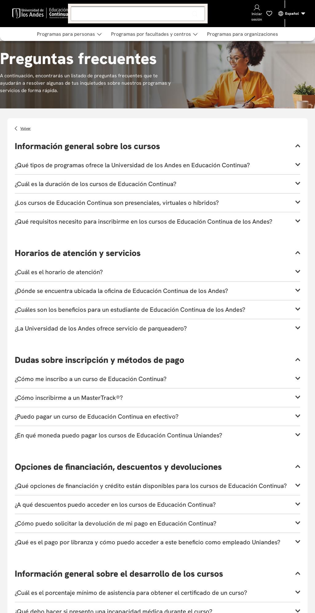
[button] (157, 146)
